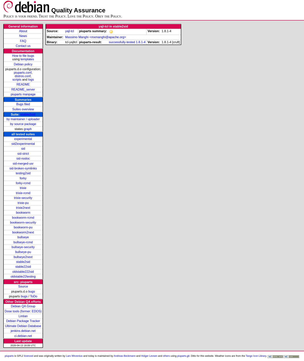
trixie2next (23, 207)
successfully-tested (122, 42)
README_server (23, 89)
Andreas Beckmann (125, 355)
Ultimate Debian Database (23, 326)
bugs (31, 291)
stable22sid (23, 266)
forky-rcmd (23, 183)
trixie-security (23, 198)
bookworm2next (23, 232)
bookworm (23, 212)
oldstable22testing (23, 276)
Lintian (23, 316)
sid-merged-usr (23, 163)
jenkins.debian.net (23, 330)
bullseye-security (23, 247)
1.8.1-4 (141, 42)
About (23, 31)
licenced (28, 355)
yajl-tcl (69, 31)
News (23, 36)
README (23, 84)
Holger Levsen (149, 355)
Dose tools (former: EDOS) (23, 311)
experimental (23, 139)
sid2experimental (23, 143)
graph (28, 129)
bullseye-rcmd (23, 242)
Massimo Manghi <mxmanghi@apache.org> (95, 37)
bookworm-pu (23, 227)
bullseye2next (23, 257)
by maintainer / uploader (23, 119)
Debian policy (23, 64)
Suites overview (23, 109)
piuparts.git (183, 355)
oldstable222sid (23, 271)
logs (31, 79)
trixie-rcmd (23, 193)
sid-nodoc (23, 158)
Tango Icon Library (256, 355)
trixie (23, 188)
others (166, 355)
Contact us (23, 46)
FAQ (23, 41)
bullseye (23, 237)
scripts (16, 79)
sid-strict (23, 153)
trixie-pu (23, 203)
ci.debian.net (23, 336)
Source (23, 286)
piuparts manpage (23, 94)
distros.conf (23, 76)
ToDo (33, 296)
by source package (23, 124)
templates (27, 59)
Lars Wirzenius (74, 355)
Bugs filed (23, 104)
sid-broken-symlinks (23, 168)
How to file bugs (23, 55)
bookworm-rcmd (23, 217)
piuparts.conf (23, 72)
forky (23, 178)
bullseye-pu (23, 252)
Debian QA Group (23, 306)
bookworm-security (23, 222)
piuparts (9, 355)
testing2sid (23, 173)
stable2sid (27, 114)
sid (23, 148)
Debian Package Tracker (23, 321)
